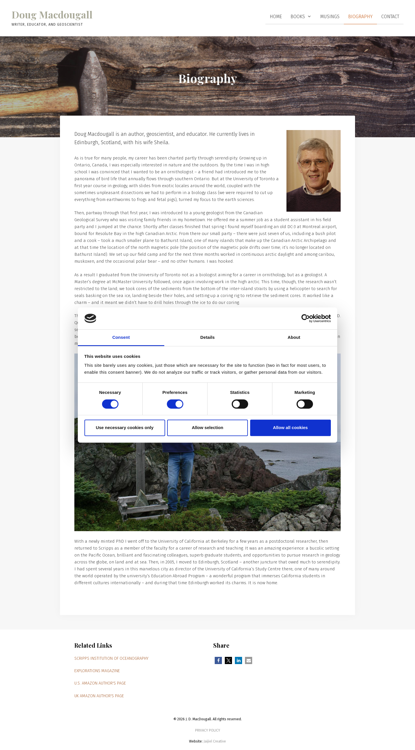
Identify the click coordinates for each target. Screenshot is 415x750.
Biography (360, 16)
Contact (390, 16)
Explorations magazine (97, 670)
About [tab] (294, 337)
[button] (218, 660)
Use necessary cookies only (124, 427)
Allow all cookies (290, 427)
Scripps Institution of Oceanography (111, 658)
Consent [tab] (121, 337)
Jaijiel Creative (214, 741)
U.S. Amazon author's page (100, 683)
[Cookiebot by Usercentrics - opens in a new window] (305, 318)
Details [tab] (207, 337)
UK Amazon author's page (99, 695)
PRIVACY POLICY (207, 730)
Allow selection (207, 427)
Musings (329, 16)
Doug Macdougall (52, 14)
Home (276, 16)
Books (303, 17)
